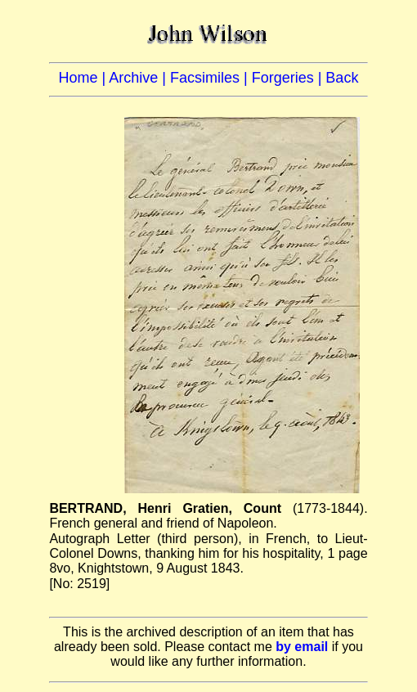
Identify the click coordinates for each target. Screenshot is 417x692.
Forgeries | (289, 78)
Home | (84, 78)
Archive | (139, 78)
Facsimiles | (211, 78)
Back (341, 78)
